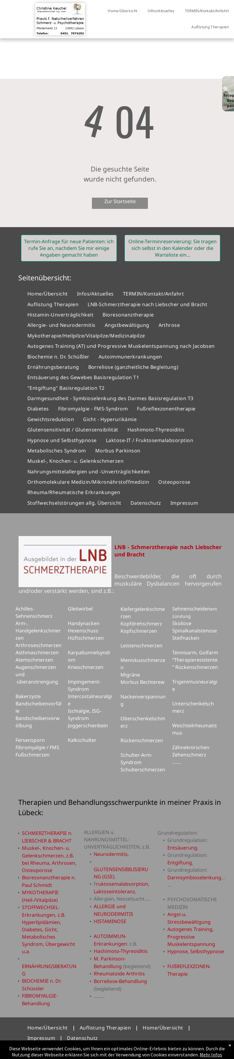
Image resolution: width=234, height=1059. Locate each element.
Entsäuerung (182, 847)
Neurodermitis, (111, 854)
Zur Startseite (120, 201)
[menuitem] (122, 11)
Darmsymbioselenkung (194, 877)
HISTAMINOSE (110, 921)
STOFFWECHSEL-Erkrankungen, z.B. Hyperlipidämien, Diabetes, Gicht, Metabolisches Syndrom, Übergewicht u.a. (48, 929)
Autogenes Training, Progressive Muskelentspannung (191, 936)
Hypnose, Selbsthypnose (195, 951)
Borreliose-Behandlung (120, 981)
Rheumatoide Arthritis (119, 973)
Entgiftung (179, 862)
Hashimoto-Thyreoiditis (121, 951)
